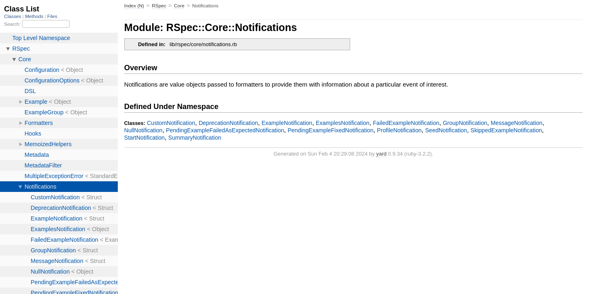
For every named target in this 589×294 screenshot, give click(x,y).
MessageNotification (516, 123)
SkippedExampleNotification (506, 130)
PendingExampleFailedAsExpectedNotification (225, 130)
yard (381, 154)
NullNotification (143, 130)
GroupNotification (465, 123)
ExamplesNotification (342, 123)
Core (179, 6)
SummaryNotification (194, 137)
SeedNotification (446, 130)
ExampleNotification (286, 123)
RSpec (159, 6)
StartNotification (144, 137)
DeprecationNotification (228, 123)
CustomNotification (171, 123)
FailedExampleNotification (406, 123)
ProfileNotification (399, 130)
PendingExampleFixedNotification (330, 130)
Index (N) (134, 6)
